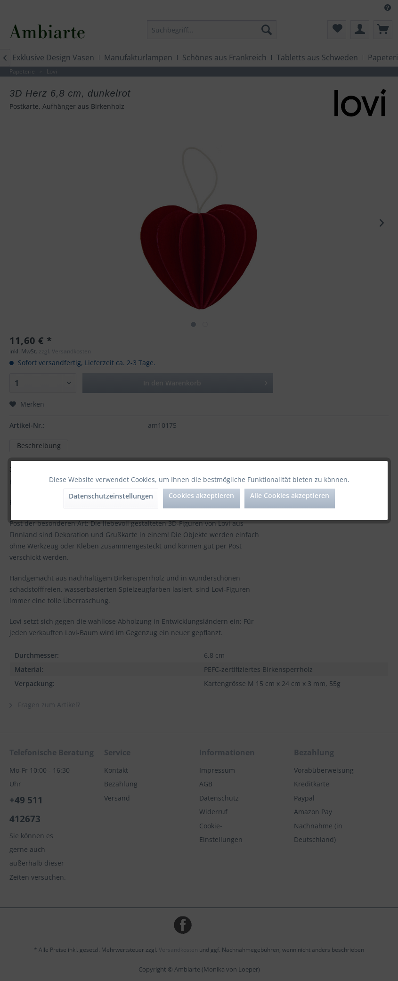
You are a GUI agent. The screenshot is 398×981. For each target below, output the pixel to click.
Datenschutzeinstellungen (111, 495)
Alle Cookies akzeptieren (289, 495)
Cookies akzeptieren (201, 495)
